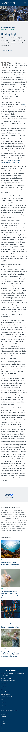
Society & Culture (5, 694)
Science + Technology (8, 27)
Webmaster (11, 681)
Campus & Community (6, 697)
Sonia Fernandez (6, 50)
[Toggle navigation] (25, 3)
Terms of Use (9, 678)
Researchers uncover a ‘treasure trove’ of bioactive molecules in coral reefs (10, 565)
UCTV (2, 726)
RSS (2, 728)
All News (3, 687)
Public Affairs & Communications (9, 710)
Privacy (3, 678)
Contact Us (4, 705)
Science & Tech (5, 692)
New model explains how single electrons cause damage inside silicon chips (10, 625)
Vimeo (2, 721)
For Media (3, 708)
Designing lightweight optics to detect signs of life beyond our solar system (10, 654)
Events (2, 699)
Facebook (3, 716)
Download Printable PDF (9, 497)
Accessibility (4, 681)
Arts (2, 689)
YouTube (3, 723)
